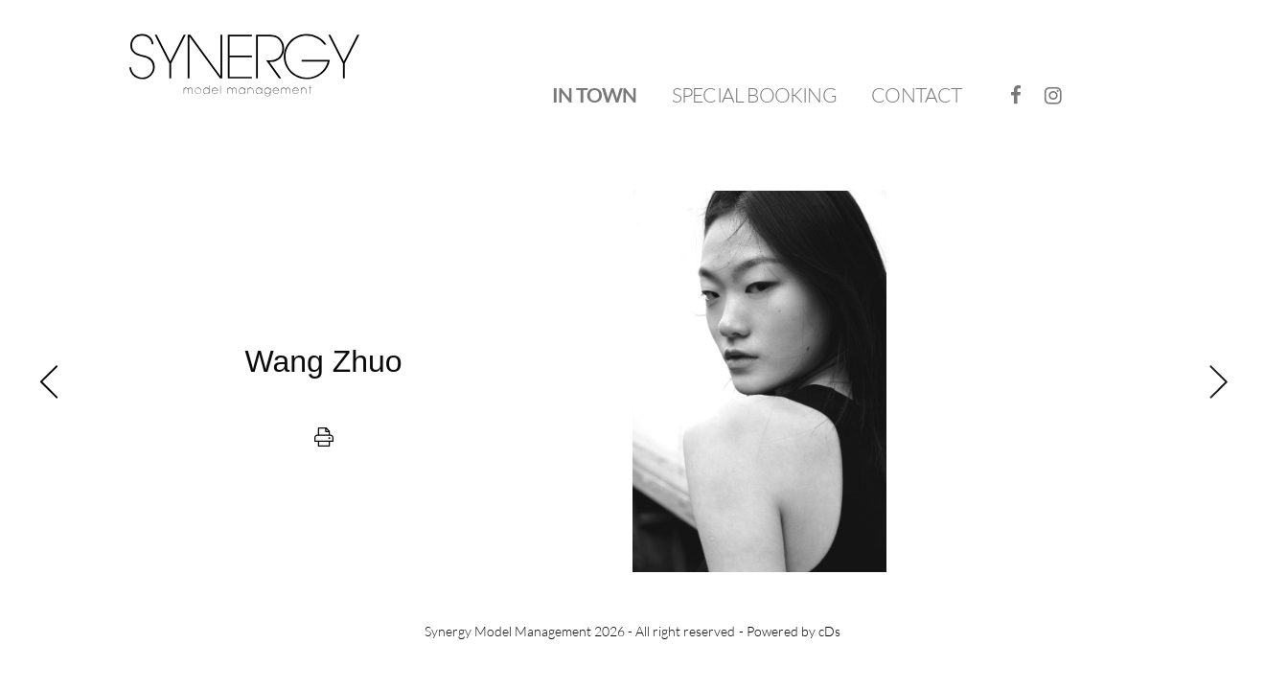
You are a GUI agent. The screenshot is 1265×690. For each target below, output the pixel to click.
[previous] (323, 381)
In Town (594, 94)
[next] (941, 381)
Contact (916, 94)
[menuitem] (594, 95)
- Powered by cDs (789, 631)
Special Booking (754, 94)
